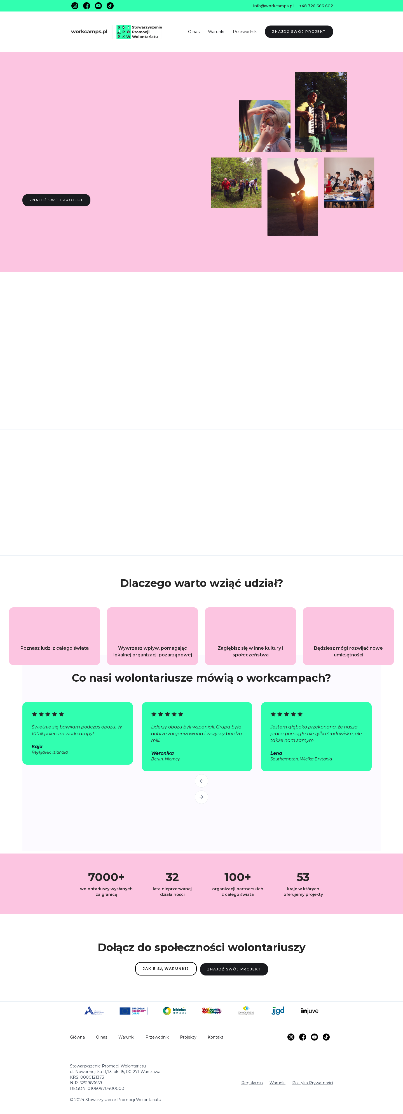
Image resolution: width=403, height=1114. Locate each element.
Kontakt (215, 1037)
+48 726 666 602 (316, 5)
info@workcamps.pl (273, 5)
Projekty (188, 1037)
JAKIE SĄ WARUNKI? (166, 969)
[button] (201, 781)
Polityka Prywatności (312, 1082)
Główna (77, 1037)
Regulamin (252, 1082)
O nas (194, 31)
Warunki (216, 31)
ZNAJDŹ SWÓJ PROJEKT (299, 31)
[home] (119, 31)
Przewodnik (245, 31)
